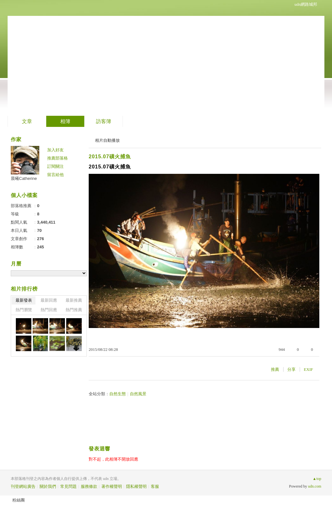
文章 (27, 121)
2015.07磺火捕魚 (110, 156)
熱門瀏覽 (24, 309)
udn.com (314, 486)
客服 (155, 486)
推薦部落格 (57, 158)
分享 (291, 369)
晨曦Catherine (24, 178)
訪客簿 (103, 121)
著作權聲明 (111, 486)
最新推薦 (74, 300)
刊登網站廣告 (23, 486)
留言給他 (55, 174)
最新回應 (49, 300)
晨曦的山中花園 (57, 55)
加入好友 (55, 150)
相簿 (65, 121)
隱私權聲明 (136, 486)
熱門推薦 (74, 309)
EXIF (308, 369)
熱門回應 (49, 309)
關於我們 (48, 486)
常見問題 (68, 486)
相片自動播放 (107, 140)
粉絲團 (18, 500)
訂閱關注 (55, 166)
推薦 (275, 369)
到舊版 (113, 58)
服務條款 (89, 486)
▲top (317, 478)
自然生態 (117, 393)
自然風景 (138, 393)
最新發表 (24, 300)
